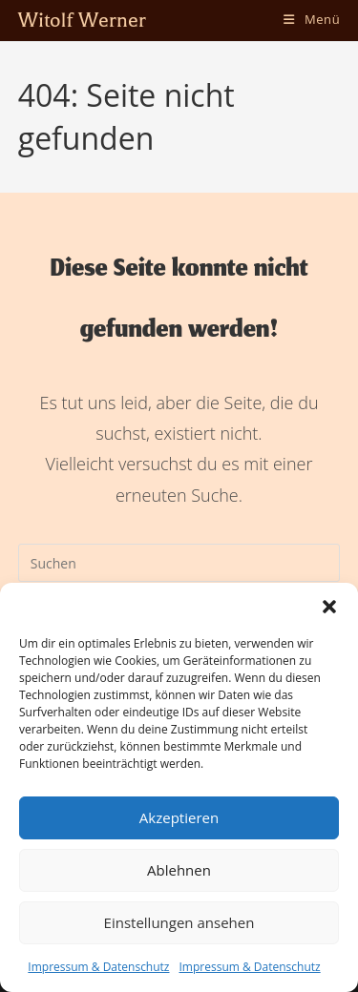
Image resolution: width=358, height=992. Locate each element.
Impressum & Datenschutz (98, 967)
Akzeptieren (179, 817)
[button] (329, 606)
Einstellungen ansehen (179, 922)
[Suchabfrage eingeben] (179, 563)
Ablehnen (179, 869)
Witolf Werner (82, 20)
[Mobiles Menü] (312, 19)
